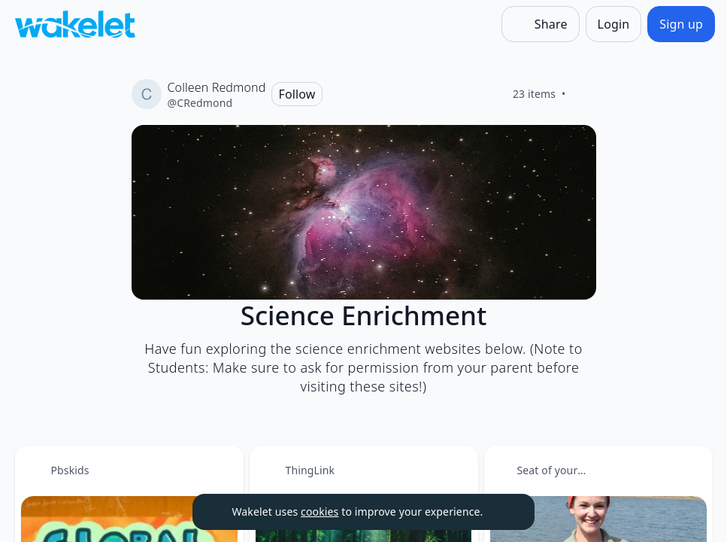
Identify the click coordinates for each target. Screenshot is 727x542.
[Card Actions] (219, 470)
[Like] (584, 94)
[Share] (540, 24)
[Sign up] (681, 24)
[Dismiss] (504, 512)
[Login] (614, 24)
